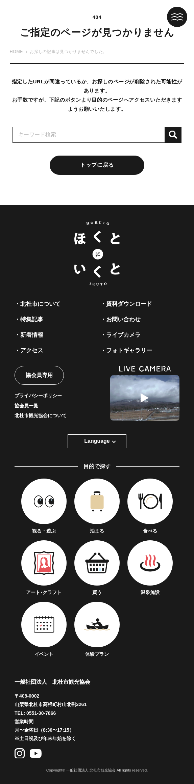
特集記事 (31, 319)
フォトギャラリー (129, 350)
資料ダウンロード (129, 303)
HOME (16, 51)
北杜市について (40, 303)
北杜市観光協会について (41, 415)
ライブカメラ (123, 334)
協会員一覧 (26, 405)
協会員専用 (39, 375)
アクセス (31, 350)
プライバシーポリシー (38, 395)
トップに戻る (97, 165)
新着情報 (31, 334)
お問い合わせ (123, 319)
